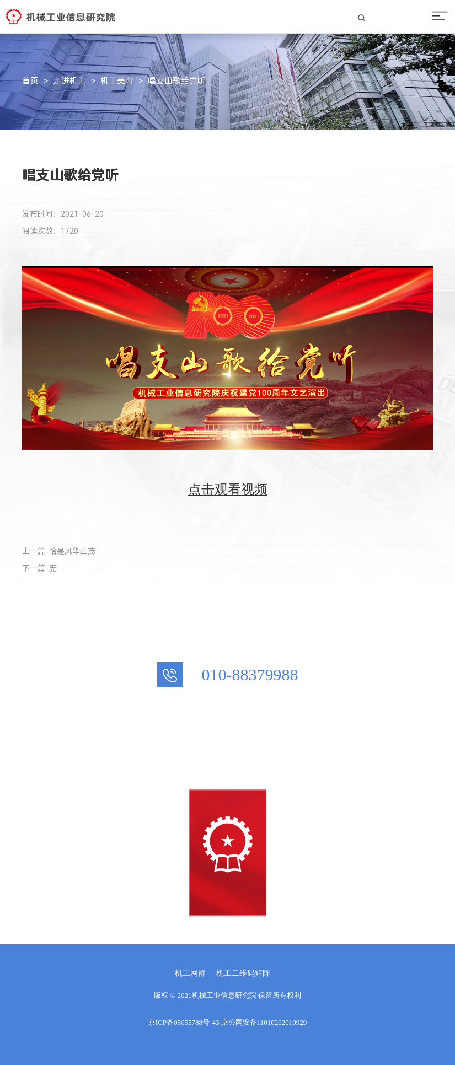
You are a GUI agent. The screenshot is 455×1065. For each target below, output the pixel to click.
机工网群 (190, 973)
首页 (30, 81)
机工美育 (116, 81)
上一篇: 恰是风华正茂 (58, 551)
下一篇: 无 (39, 568)
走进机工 (69, 81)
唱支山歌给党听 (177, 81)
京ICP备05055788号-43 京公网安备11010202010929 (227, 1022)
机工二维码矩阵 (243, 973)
